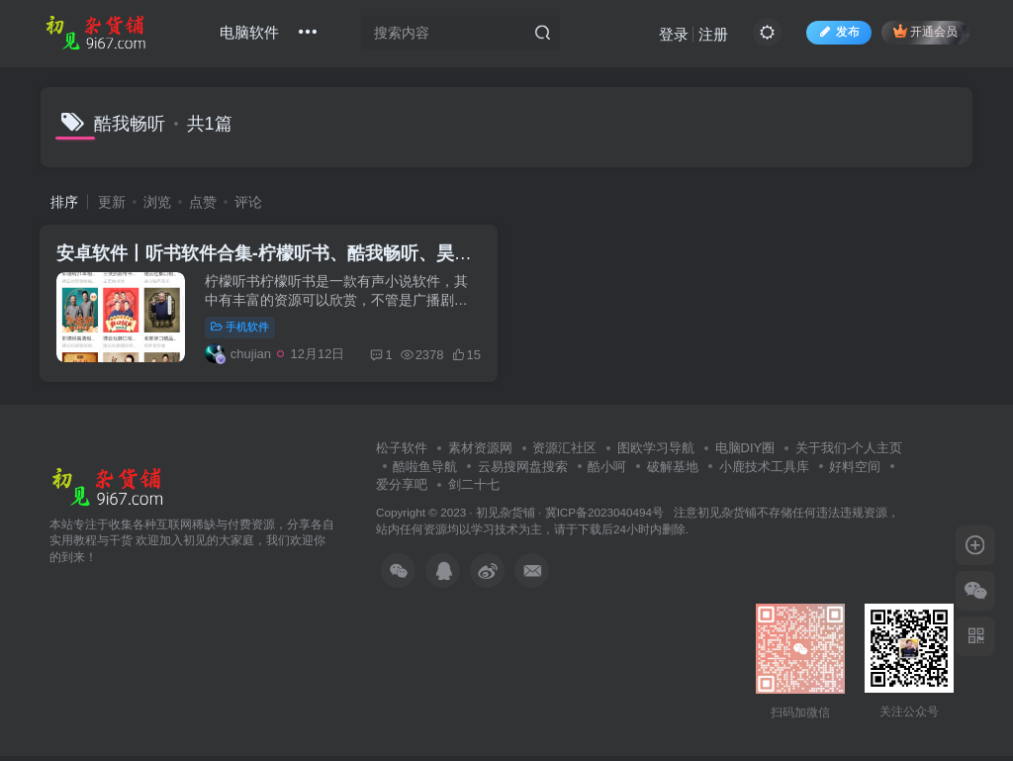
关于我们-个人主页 (848, 452)
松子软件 (401, 452)
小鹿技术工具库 (764, 471)
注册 (711, 35)
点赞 (203, 202)
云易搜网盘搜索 (523, 471)
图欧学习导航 (655, 452)
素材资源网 (480, 452)
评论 (248, 202)
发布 (837, 34)
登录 (672, 35)
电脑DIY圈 (745, 452)
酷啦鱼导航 (425, 471)
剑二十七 (474, 489)
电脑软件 (251, 33)
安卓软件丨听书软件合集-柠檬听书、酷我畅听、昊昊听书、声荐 (312, 256)
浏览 (157, 202)
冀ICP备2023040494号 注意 (621, 517)
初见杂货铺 (505, 517)
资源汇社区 (564, 452)
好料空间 (854, 471)
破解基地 (672, 471)
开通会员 (923, 32)
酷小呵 (607, 471)
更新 (112, 202)
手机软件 (244, 329)
